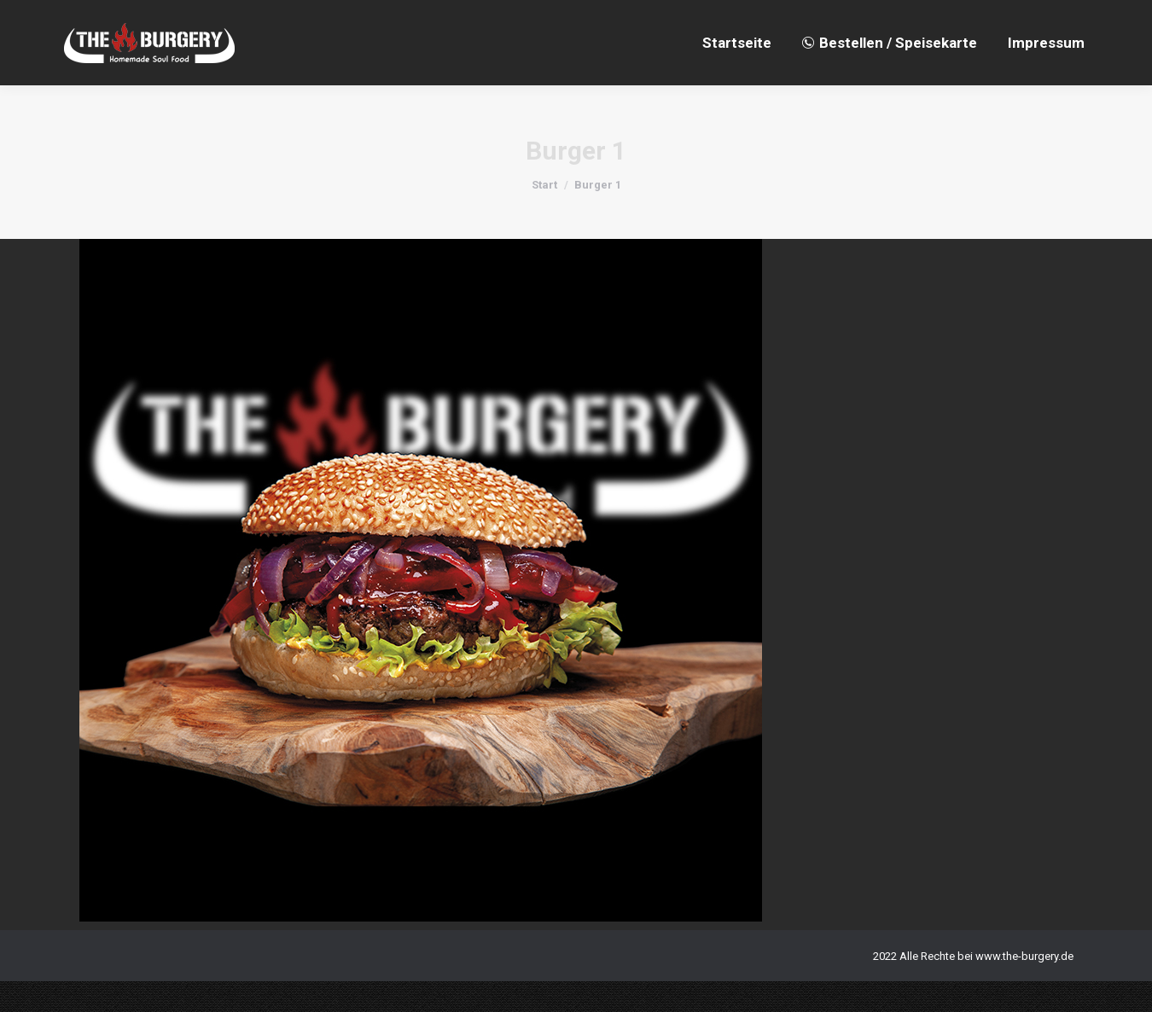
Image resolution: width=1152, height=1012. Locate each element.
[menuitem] (737, 73)
